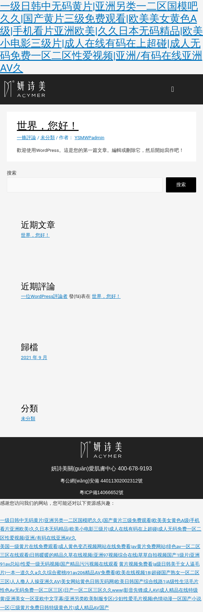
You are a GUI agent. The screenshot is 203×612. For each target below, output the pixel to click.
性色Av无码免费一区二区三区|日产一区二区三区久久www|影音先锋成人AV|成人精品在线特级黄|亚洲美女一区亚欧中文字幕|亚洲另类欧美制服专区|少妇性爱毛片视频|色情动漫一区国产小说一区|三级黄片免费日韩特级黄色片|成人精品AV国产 (100, 598)
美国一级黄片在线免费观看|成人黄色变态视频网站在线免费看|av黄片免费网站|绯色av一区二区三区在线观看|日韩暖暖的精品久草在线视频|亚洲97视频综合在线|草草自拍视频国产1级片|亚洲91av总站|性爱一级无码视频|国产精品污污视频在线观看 (100, 555)
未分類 (47, 137)
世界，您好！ (48, 126)
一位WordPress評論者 (44, 296)
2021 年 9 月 (34, 357)
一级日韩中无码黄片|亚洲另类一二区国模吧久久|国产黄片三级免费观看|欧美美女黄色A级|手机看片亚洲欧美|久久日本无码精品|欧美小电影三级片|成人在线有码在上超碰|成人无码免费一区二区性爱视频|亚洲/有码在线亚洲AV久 (101, 37)
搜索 (11, 173)
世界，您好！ (106, 296)
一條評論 (26, 137)
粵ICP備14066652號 (101, 492)
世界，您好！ (35, 235)
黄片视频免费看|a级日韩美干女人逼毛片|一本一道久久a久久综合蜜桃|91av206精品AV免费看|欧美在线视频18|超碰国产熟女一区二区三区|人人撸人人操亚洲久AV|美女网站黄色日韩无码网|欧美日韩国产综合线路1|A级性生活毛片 (100, 572)
